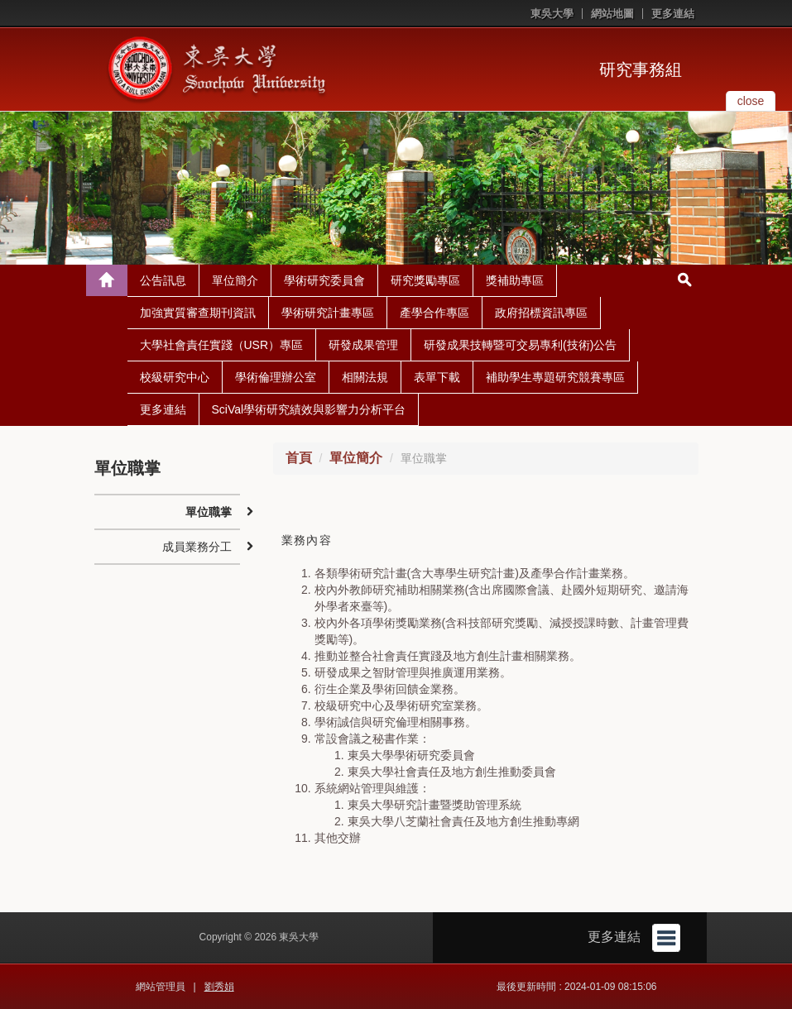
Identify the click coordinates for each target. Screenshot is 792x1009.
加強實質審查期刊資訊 (198, 312)
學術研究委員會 (324, 280)
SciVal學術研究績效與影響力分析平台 (309, 409)
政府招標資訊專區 (541, 312)
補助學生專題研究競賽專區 (555, 377)
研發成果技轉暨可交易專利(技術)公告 (520, 344)
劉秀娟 (219, 986)
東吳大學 (552, 13)
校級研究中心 (174, 377)
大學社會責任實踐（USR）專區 (222, 344)
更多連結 (672, 13)
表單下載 (437, 377)
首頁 (299, 458)
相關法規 (365, 377)
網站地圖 (612, 13)
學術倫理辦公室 (275, 377)
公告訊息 (163, 280)
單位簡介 (235, 280)
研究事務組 (640, 69)
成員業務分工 (197, 546)
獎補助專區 (515, 280)
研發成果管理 (363, 344)
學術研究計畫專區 (327, 312)
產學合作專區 (434, 312)
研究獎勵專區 (425, 280)
